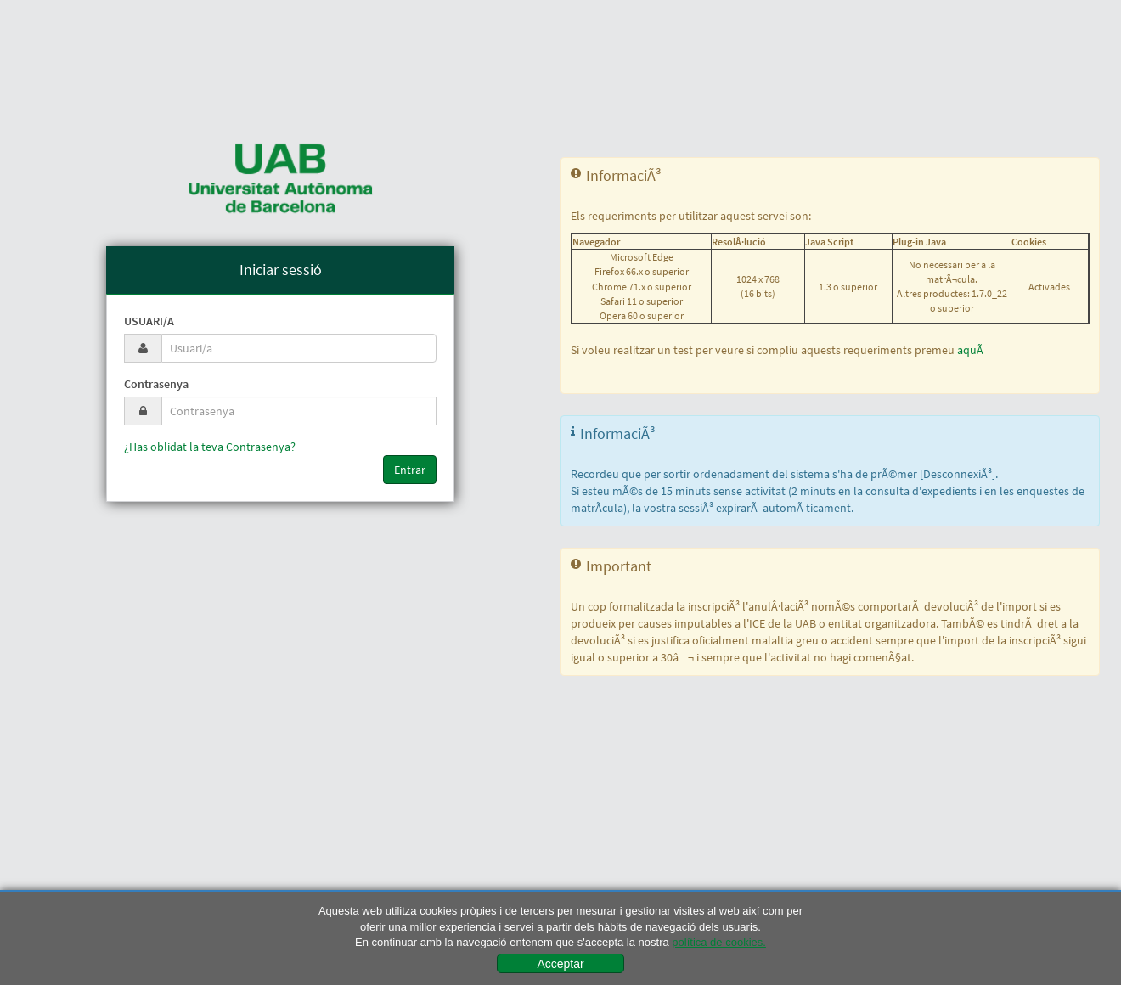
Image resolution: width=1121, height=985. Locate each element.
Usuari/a (149, 321)
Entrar (409, 469)
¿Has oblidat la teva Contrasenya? (210, 446)
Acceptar (560, 964)
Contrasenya (156, 383)
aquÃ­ (970, 349)
